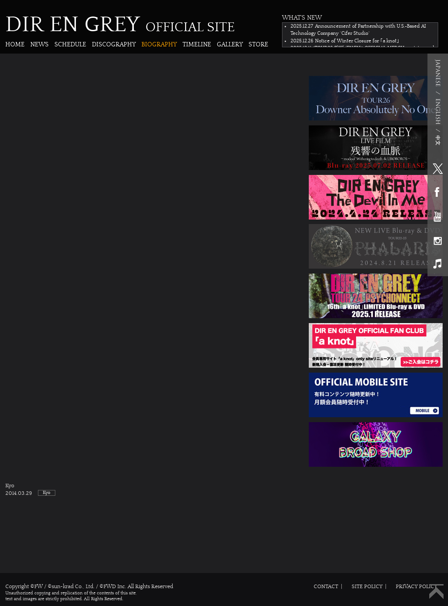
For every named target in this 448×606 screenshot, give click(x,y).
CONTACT (326, 586)
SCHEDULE (70, 44)
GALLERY (230, 44)
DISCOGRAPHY (114, 44)
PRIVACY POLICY (416, 586)
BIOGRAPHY (159, 44)
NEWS (39, 44)
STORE (258, 44)
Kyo (224, 489)
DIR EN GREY (120, 24)
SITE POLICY (367, 586)
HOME (15, 44)
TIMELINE (197, 44)
